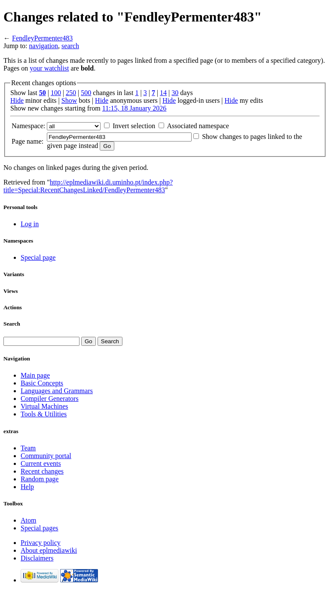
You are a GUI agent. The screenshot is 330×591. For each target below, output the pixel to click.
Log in (30, 224)
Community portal (46, 455)
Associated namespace (198, 125)
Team (28, 448)
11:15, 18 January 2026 (134, 108)
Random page (39, 479)
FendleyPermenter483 (42, 38)
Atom (28, 520)
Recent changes (42, 471)
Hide (17, 100)
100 (56, 92)
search (70, 45)
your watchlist (49, 68)
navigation (43, 45)
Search (11, 323)
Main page (35, 375)
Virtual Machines (44, 406)
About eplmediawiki (49, 550)
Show (69, 100)
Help (27, 486)
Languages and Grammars (57, 390)
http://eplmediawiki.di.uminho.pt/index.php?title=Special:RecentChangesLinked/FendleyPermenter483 (88, 186)
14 (163, 92)
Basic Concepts (42, 383)
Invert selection (134, 125)
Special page (38, 257)
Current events (41, 463)
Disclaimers (37, 558)
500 (86, 92)
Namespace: (28, 125)
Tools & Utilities (44, 414)
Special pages (39, 528)
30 (174, 92)
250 (71, 92)
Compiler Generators (50, 398)
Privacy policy (41, 542)
